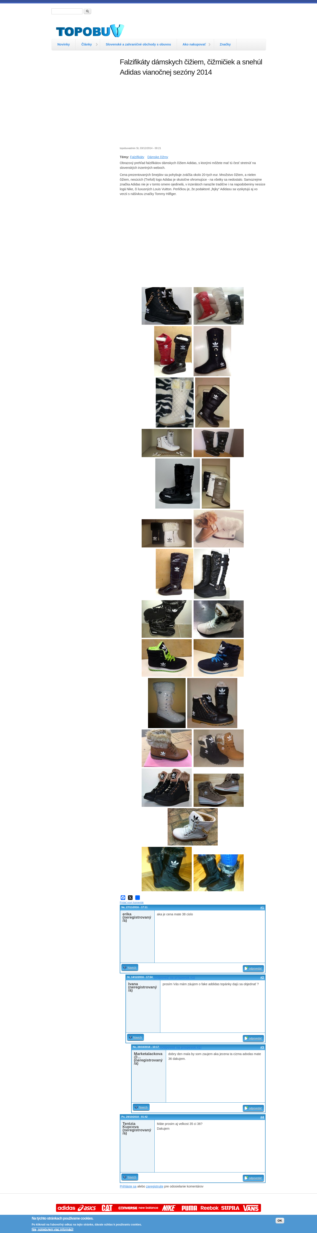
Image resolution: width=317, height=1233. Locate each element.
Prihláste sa (128, 1186)
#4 (262, 1117)
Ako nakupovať (194, 44)
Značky (225, 44)
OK (280, 1220)
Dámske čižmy (157, 157)
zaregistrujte (154, 1186)
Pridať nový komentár (132, 902)
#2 (262, 977)
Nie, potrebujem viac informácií (52, 1229)
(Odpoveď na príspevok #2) (180, 1047)
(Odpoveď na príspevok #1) (174, 977)
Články (86, 44)
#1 (262, 907)
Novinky (63, 44)
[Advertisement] (83, 126)
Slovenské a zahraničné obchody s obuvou (138, 44)
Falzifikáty (137, 157)
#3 (262, 1047)
